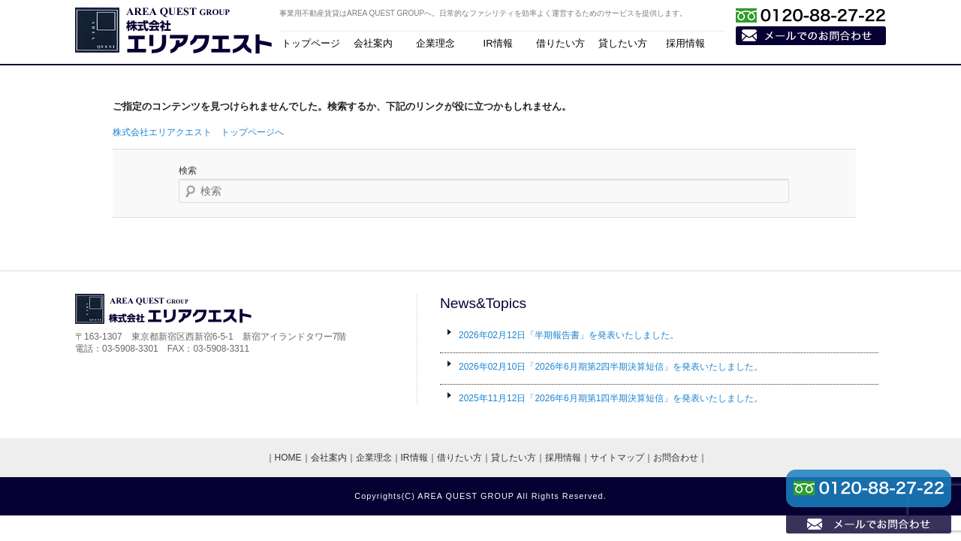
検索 (188, 170)
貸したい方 (622, 43)
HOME (288, 457)
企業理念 (435, 43)
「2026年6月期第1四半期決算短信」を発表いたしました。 (611, 398)
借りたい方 (560, 43)
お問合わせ (675, 457)
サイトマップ (617, 457)
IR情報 (498, 43)
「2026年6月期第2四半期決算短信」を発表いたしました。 (611, 366)
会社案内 (373, 43)
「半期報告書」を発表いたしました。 (569, 335)
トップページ (311, 43)
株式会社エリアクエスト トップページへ (198, 132)
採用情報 (685, 43)
